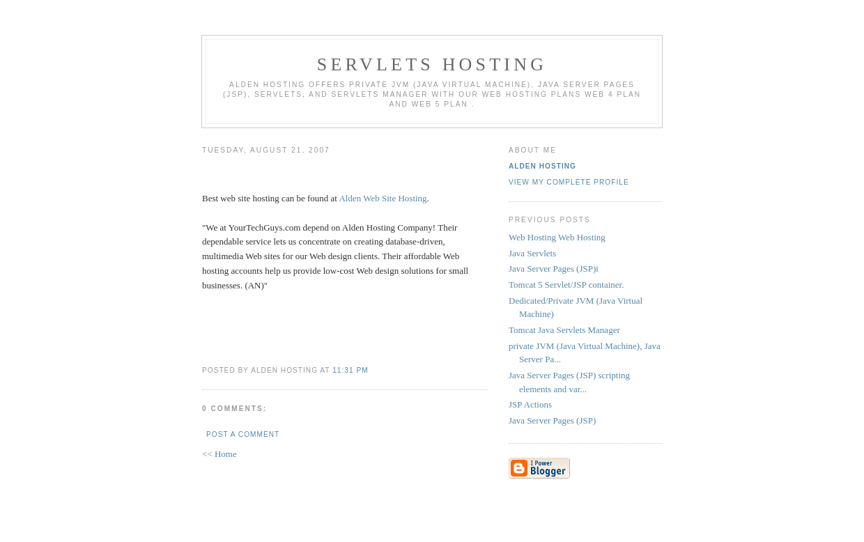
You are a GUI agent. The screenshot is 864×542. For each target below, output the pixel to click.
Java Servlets (532, 253)
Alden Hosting (542, 166)
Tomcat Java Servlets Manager (564, 330)
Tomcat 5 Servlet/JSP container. (566, 284)
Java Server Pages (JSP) (552, 420)
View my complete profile (569, 182)
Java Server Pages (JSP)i (554, 268)
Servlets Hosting (432, 64)
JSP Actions (530, 404)
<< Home (219, 454)
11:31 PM (350, 370)
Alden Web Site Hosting (382, 198)
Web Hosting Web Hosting (557, 237)
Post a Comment (242, 434)
